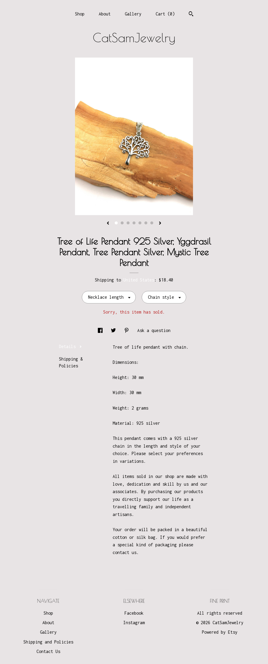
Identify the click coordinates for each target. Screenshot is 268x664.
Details (70, 346)
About (105, 13)
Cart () (165, 13)
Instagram (134, 622)
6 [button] (145, 222)
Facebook (134, 613)
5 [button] (139, 222)
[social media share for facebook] (101, 330)
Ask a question (153, 330)
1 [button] (116, 222)
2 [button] (122, 222)
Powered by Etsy (219, 632)
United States (138, 279)
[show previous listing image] (107, 223)
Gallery (133, 13)
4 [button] (134, 222)
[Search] (191, 14)
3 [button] (128, 222)
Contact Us (48, 651)
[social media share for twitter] (114, 330)
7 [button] (151, 222)
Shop (79, 13)
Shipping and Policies (48, 641)
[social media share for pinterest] (127, 330)
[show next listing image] (160, 223)
